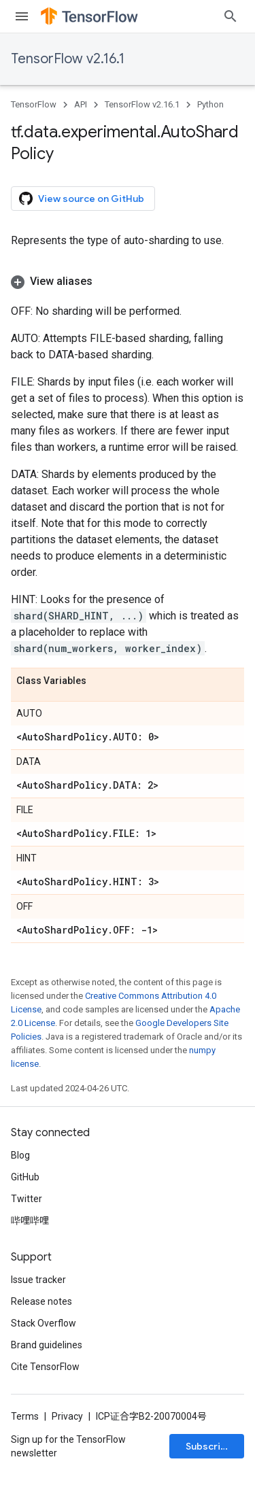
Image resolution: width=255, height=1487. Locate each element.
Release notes (41, 1301)
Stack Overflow (43, 1323)
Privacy (67, 1416)
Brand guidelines (46, 1344)
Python (210, 104)
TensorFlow (33, 104)
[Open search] (230, 16)
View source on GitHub (81, 198)
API (80, 104)
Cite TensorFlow (45, 1366)
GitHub (25, 1177)
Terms (25, 1416)
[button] (127, 281)
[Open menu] (21, 16)
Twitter (26, 1198)
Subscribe (209, 1446)
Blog (20, 1155)
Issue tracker (38, 1279)
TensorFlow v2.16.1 (67, 58)
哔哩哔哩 (30, 1220)
